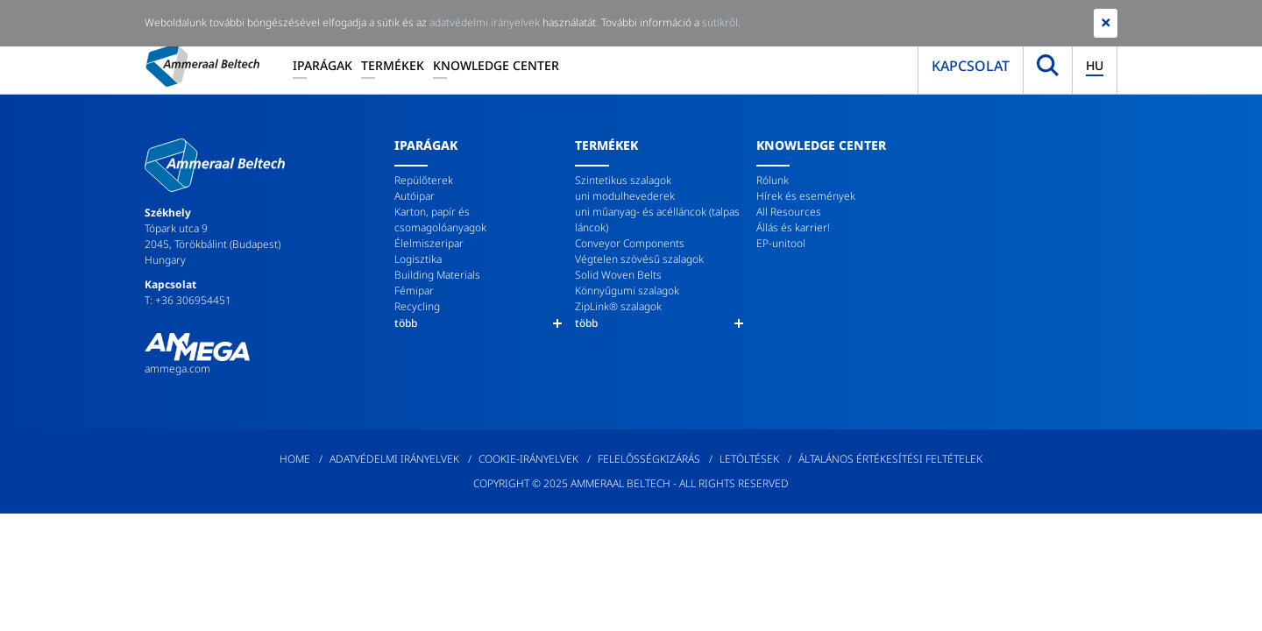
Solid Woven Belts (618, 274)
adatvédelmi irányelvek (484, 22)
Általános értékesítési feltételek (890, 458)
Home (295, 458)
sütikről (720, 22)
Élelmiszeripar (429, 243)
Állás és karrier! (793, 227)
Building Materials (437, 274)
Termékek (392, 65)
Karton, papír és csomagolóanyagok (440, 219)
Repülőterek (423, 180)
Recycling (417, 306)
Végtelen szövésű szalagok (639, 259)
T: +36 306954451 (188, 300)
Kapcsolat (971, 65)
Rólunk (772, 180)
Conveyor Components (629, 243)
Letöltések (749, 458)
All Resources (788, 211)
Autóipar (414, 195)
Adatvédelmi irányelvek (394, 458)
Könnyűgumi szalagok (627, 290)
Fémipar (414, 290)
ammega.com (177, 368)
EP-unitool (780, 243)
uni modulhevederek (625, 195)
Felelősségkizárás (649, 458)
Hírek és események (805, 195)
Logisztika (418, 259)
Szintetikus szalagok (623, 180)
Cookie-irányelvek (528, 458)
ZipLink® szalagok (618, 306)
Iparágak (322, 65)
